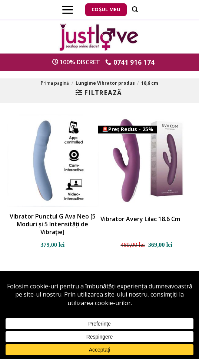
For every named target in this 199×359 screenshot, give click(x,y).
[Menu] (67, 9)
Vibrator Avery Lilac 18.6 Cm (140, 219)
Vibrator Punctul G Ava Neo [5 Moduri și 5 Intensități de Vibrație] (53, 224)
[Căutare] (135, 9)
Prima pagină (55, 83)
